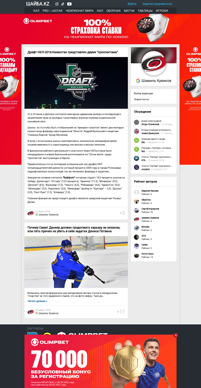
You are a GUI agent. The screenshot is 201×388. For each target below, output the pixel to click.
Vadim (145, 245)
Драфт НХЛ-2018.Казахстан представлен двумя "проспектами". (73, 52)
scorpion (146, 169)
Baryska (145, 227)
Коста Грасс (148, 254)
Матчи (129, 11)
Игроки (162, 11)
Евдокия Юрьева (150, 191)
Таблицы (145, 11)
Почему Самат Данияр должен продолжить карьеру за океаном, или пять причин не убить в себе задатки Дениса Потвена (74, 229)
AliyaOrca (146, 200)
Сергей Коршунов (150, 209)
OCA (144, 236)
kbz (143, 142)
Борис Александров (151, 121)
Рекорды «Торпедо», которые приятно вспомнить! (167, 148)
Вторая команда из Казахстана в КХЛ (160, 130)
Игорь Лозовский (150, 124)
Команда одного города (153, 139)
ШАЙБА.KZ (37, 4)
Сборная (113, 11)
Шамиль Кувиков (48, 214)
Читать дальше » (37, 301)
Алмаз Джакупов (150, 133)
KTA (143, 160)
